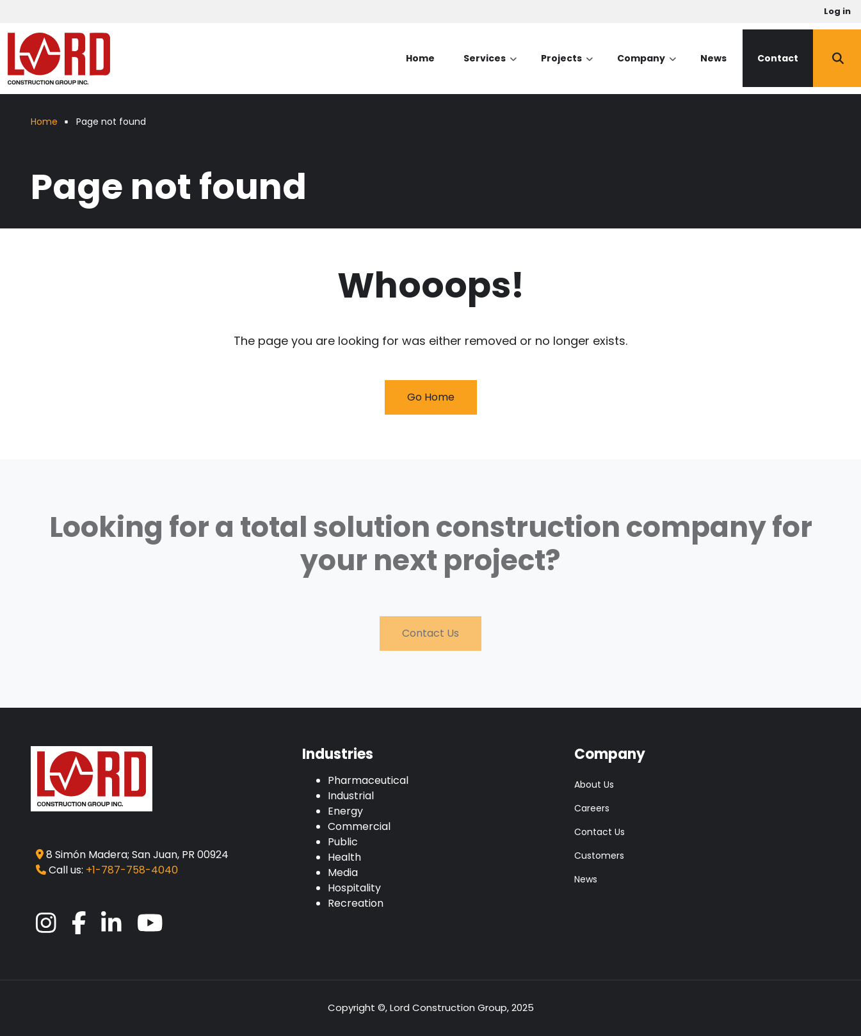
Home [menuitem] (420, 58)
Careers (591, 808)
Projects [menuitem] (567, 69)
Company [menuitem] (646, 69)
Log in (837, 11)
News (585, 879)
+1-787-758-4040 (132, 870)
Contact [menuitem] (777, 58)
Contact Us (430, 633)
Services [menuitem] (490, 69)
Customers (599, 855)
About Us (594, 784)
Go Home (431, 397)
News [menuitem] (713, 58)
